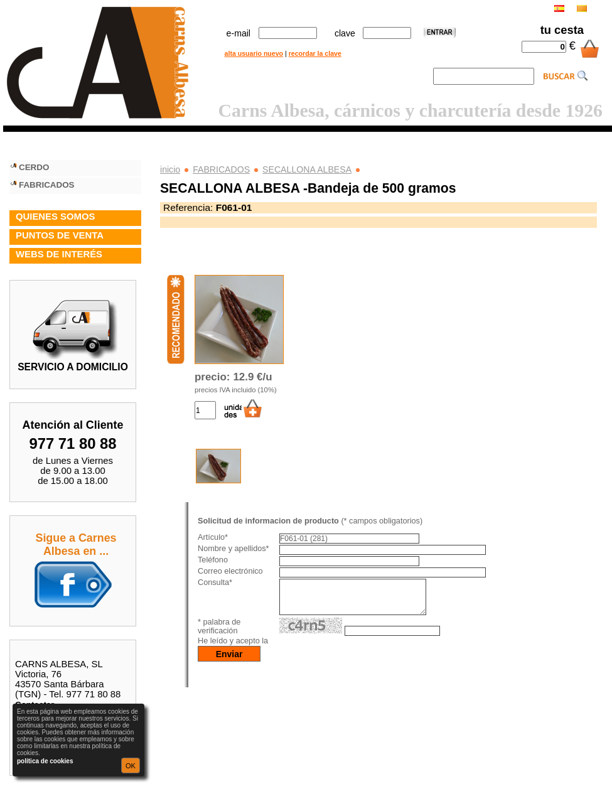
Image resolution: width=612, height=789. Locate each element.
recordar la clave (315, 53)
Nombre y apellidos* (233, 548)
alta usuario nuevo (254, 53)
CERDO (34, 167)
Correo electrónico (230, 571)
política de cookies (45, 761)
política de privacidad (311, 648)
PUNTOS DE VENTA (60, 235)
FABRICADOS (221, 169)
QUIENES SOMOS (55, 217)
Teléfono (213, 560)
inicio (170, 169)
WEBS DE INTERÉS (59, 254)
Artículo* (213, 537)
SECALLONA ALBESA (307, 169)
